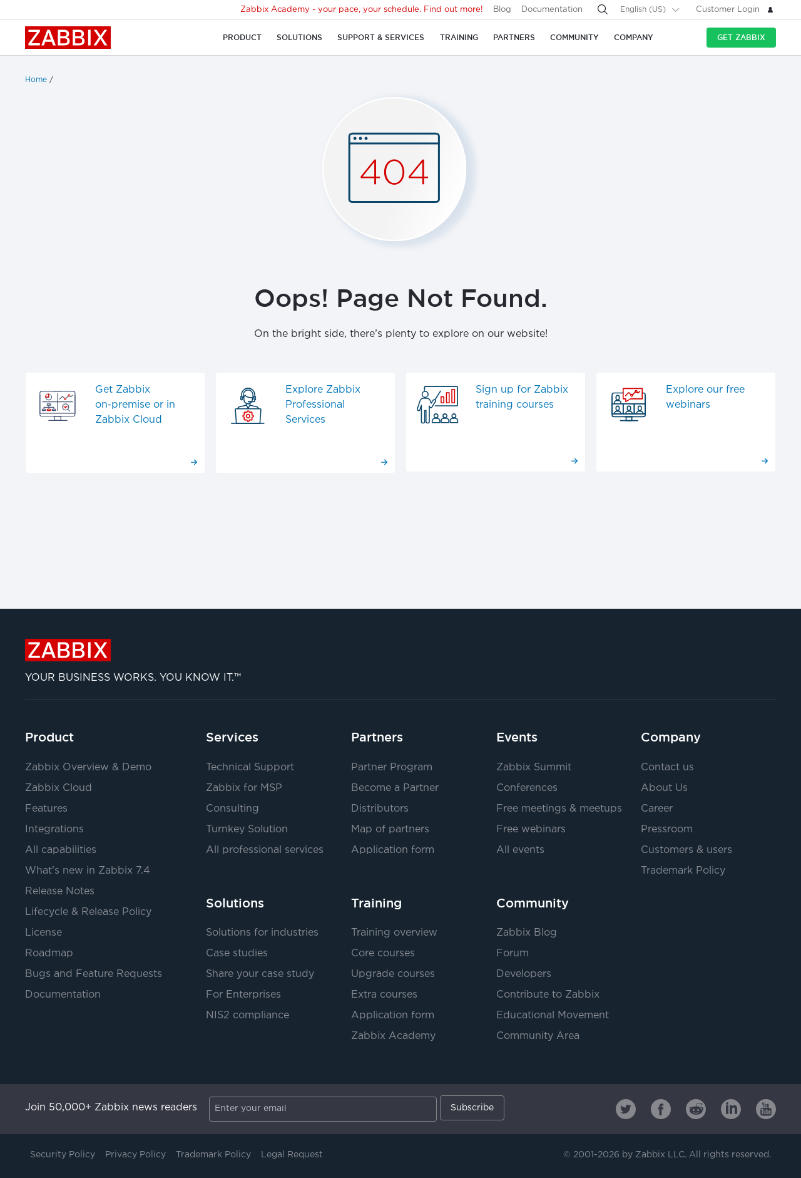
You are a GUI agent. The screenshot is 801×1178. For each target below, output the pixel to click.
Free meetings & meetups (559, 809)
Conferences (527, 788)
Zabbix (68, 37)
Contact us (667, 767)
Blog (502, 9)
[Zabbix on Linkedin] (731, 1109)
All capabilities (60, 850)
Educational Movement (552, 1015)
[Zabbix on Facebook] (661, 1109)
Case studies (237, 953)
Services (232, 737)
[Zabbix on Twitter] (626, 1109)
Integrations (54, 829)
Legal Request (292, 1155)
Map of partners (390, 829)
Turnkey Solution (247, 829)
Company (671, 737)
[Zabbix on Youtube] (766, 1109)
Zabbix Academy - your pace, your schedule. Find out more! (361, 9)
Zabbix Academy (393, 1036)
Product (49, 737)
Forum (512, 953)
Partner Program (391, 767)
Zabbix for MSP (244, 788)
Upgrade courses (393, 974)
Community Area (537, 1036)
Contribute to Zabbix (547, 995)
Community (532, 903)
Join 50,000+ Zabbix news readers (111, 1107)
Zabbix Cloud (58, 788)
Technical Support (250, 767)
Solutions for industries (262, 933)
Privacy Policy (135, 1155)
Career (657, 809)
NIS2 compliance (247, 1015)
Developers (523, 974)
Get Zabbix (741, 37)
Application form (392, 850)
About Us (664, 788)
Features (46, 809)
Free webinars (531, 829)
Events (517, 737)
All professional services (265, 850)
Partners (377, 737)
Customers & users (686, 850)
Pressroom (667, 829)
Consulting (232, 809)
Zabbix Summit (533, 767)
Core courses (383, 953)
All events (520, 850)
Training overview (394, 933)
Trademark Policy (683, 871)
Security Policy (62, 1155)
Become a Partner (395, 788)
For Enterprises (243, 995)
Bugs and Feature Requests (93, 974)
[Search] (603, 9)
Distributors (380, 809)
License (43, 933)
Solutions (235, 903)
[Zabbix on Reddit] (696, 1109)
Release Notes (59, 891)
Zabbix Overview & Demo (88, 767)
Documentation (552, 9)
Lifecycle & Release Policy (88, 912)
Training (376, 903)
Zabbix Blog (526, 933)
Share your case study (260, 974)
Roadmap (49, 953)
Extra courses (384, 995)
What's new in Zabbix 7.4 (87, 871)
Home (36, 79)
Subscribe (472, 1108)
